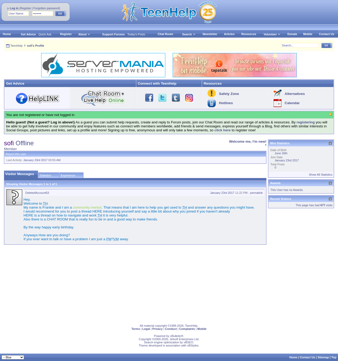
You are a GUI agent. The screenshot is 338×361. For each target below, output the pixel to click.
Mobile (307, 34)
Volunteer (270, 34)
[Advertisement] (162, 283)
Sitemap (323, 357)
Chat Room (165, 34)
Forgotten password (46, 8)
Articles (229, 34)
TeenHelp (16, 45)
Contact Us (326, 34)
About (82, 34)
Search (189, 34)
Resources (248, 34)
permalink (256, 192)
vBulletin (175, 336)
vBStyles (193, 345)
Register (25, 8)
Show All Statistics (320, 174)
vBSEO (188, 342)
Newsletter (210, 34)
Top (333, 357)
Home (7, 34)
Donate (292, 34)
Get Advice (28, 34)
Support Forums (113, 34)
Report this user (16, 154)
